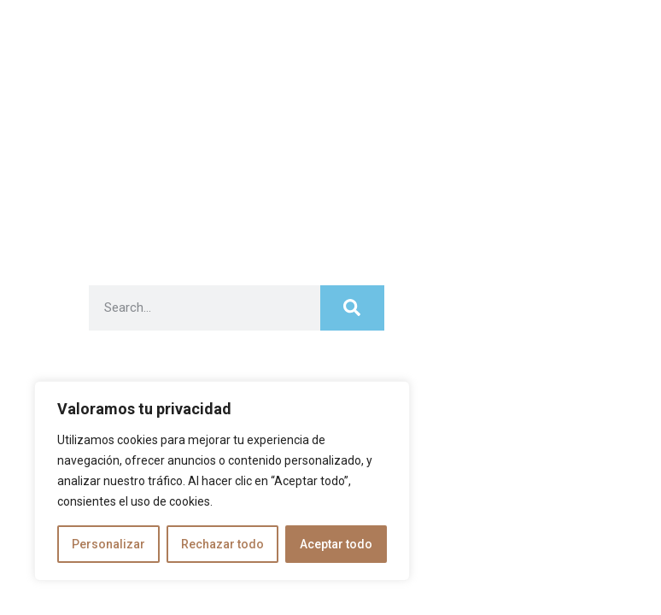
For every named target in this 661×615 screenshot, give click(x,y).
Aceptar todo (336, 544)
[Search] (351, 308)
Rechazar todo (222, 544)
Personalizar (108, 544)
